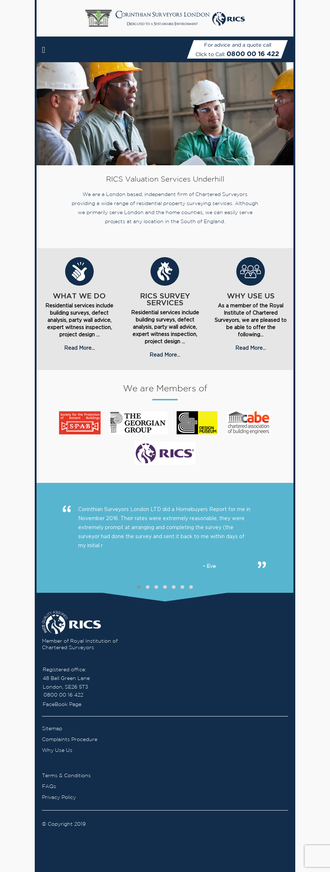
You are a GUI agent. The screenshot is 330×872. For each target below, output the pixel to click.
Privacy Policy (59, 797)
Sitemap (52, 729)
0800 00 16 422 (253, 54)
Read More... (79, 347)
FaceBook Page (62, 704)
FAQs (49, 786)
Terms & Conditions (66, 776)
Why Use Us (57, 750)
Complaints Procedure (69, 739)
